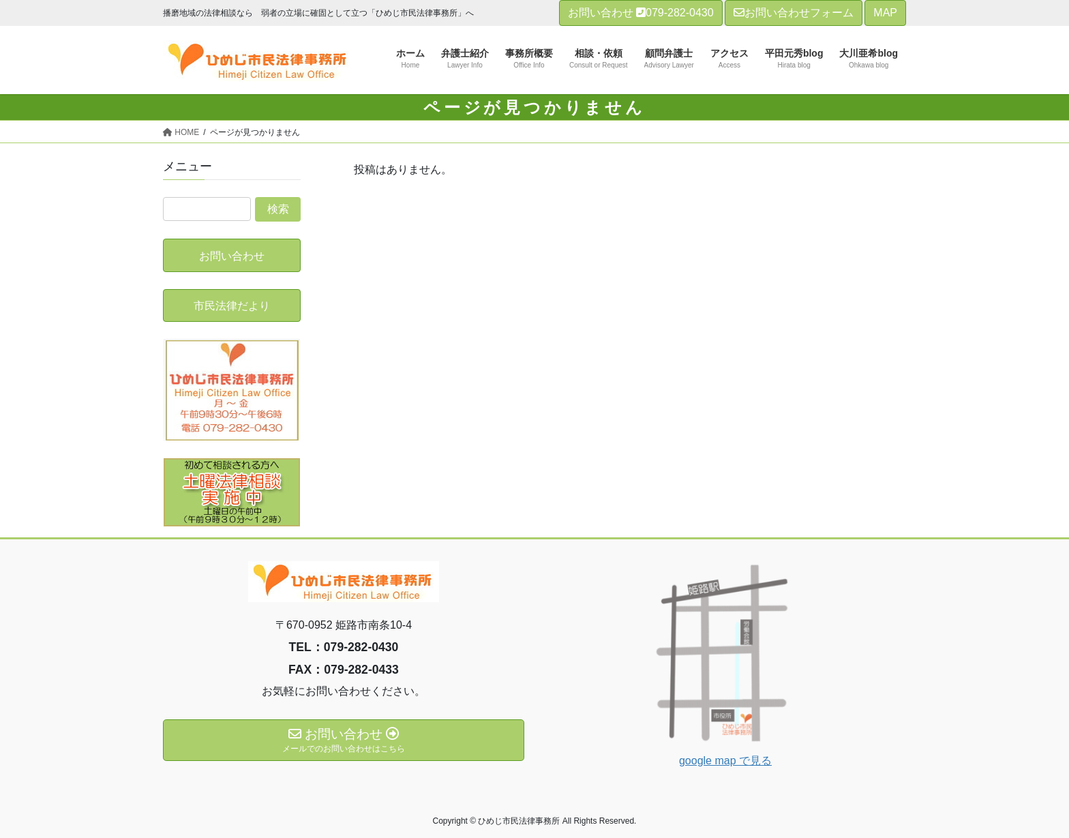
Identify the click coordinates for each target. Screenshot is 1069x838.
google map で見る (725, 760)
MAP (885, 12)
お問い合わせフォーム (794, 12)
